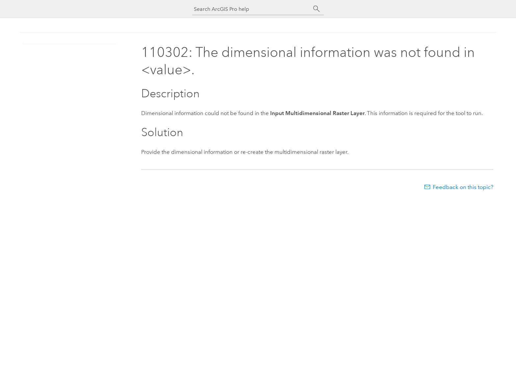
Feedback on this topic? (463, 187)
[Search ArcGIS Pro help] (251, 9)
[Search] (316, 9)
